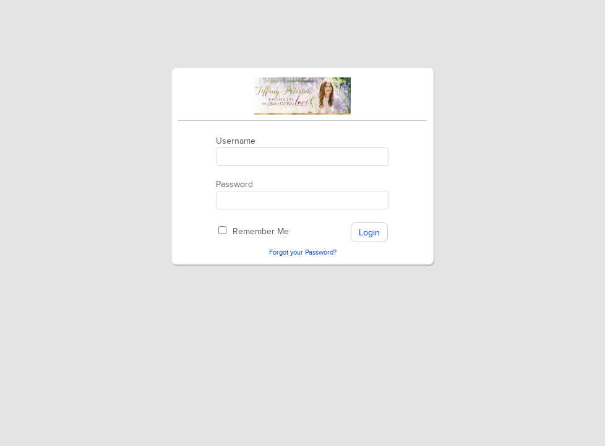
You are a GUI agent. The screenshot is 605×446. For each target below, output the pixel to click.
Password (234, 184)
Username (235, 141)
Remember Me (261, 231)
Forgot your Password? (303, 252)
